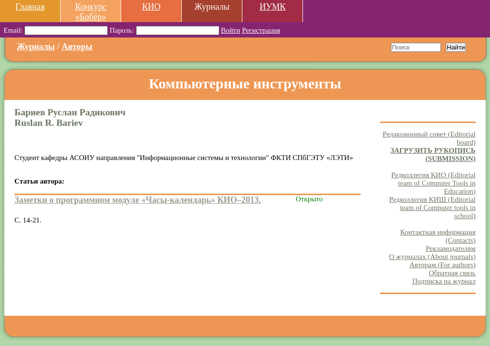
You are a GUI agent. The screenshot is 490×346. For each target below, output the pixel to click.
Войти (230, 30)
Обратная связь (452, 273)
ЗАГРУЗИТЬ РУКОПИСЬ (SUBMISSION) (433, 154)
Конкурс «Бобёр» (90, 12)
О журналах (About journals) (432, 256)
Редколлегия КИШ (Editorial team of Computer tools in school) (432, 208)
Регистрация (261, 30)
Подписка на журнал (444, 281)
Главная (30, 7)
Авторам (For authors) (442, 265)
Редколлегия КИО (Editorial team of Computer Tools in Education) (433, 183)
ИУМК (273, 7)
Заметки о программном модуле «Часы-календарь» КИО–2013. (137, 200)
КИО (151, 7)
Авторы (77, 46)
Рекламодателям (451, 248)
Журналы (36, 46)
